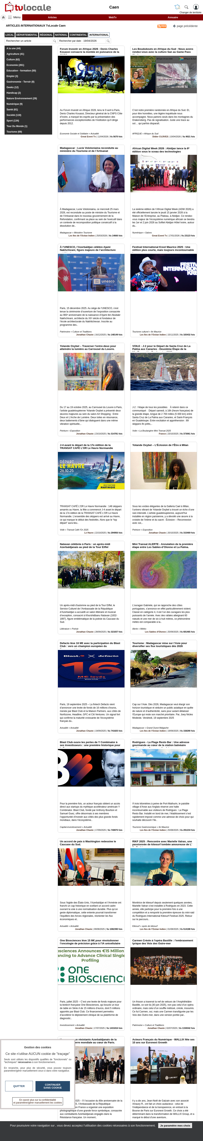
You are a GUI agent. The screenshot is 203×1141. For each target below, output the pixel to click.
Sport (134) (13, 120)
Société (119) (14, 115)
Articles (52, 17)
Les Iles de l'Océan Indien (82, 208)
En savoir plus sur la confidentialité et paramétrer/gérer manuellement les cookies (37, 1101)
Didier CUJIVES (160, 123)
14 (125, 1096)
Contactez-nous (85, 1110)
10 (107, 1096)
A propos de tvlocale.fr (89, 1119)
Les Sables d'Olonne (155, 551)
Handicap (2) (14, 92)
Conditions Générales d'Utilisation (163, 1114)
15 (130, 1096)
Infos (153, 1110)
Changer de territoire (190, 12)
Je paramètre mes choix (175, 1125)
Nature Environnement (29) (22, 98)
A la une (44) (14, 48)
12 (116, 1096)
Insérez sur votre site (182, 1074)
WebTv (112, 17)
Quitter (19, 1086)
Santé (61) (12, 109)
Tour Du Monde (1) (17, 126)
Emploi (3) (12, 76)
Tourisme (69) (14, 131)
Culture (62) (13, 59)
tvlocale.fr (14, 1111)
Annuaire (173, 17)
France (162, 379)
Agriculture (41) (15, 54)
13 (121, 1096)
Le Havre (89, 465)
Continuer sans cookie (53, 1086)
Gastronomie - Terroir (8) (20, 81)
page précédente (185, 26)
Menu (17, 17)
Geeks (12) (13, 87)
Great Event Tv (88, 123)
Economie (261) (15, 65)
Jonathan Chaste (84, 294)
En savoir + (82, 1114)
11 (112, 1096)
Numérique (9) (15, 104)
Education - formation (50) (21, 70)
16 (135, 1096)
